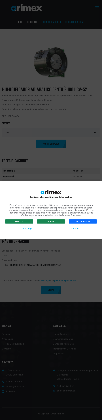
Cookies (75, 228)
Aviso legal (27, 228)
